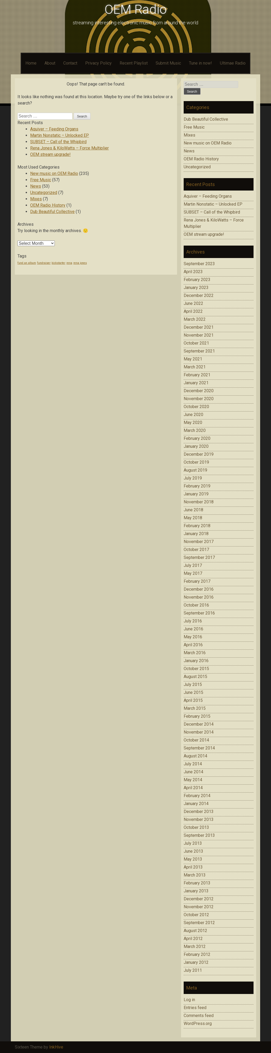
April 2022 (193, 311)
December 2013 (199, 811)
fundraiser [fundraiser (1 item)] (44, 263)
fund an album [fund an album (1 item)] (26, 263)
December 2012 (199, 898)
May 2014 (193, 779)
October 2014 (196, 740)
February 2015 (197, 716)
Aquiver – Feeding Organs (54, 129)
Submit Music (168, 63)
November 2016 (199, 597)
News (35, 186)
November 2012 (199, 906)
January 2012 (196, 962)
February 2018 (197, 525)
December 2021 (199, 327)
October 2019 (196, 462)
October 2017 (196, 549)
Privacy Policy (98, 63)
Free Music (40, 179)
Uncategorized (43, 192)
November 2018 (199, 501)
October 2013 (196, 827)
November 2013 (199, 819)
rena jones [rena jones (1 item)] (80, 263)
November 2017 (199, 541)
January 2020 (196, 446)
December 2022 (199, 295)
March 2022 (195, 319)
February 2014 (197, 795)
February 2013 (197, 882)
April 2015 (193, 700)
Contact (70, 63)
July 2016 (193, 620)
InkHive (56, 1047)
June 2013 (193, 851)
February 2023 (197, 279)
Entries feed (195, 1007)
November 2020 (199, 398)
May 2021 (193, 358)
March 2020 (195, 430)
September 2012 (199, 922)
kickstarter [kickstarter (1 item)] (58, 263)
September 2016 (199, 613)
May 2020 (193, 422)
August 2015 (195, 676)
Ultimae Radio (233, 63)
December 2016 (199, 589)
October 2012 (196, 914)
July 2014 (193, 763)
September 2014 (199, 748)
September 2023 (199, 263)
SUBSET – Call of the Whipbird (58, 141)
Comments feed (199, 1015)
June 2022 (193, 303)
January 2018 (196, 533)
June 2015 (193, 692)
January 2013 (196, 890)
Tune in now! (200, 63)
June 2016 (193, 628)
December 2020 (199, 390)
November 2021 (199, 335)
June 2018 (193, 509)
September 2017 (199, 557)
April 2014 (193, 787)
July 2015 (193, 684)
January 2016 (196, 660)
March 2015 (195, 708)
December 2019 (199, 454)
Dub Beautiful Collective (52, 211)
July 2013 (193, 843)
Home (31, 63)
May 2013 (193, 859)
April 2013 (193, 867)
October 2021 (196, 343)
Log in (189, 999)
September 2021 (199, 351)
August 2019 (195, 470)
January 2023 (196, 287)
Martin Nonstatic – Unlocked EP (59, 135)
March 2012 (195, 946)
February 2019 (197, 486)
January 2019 (196, 493)
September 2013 (199, 835)
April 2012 (193, 938)
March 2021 (195, 366)
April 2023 (193, 271)
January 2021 (196, 382)
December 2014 (199, 724)
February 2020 (197, 438)
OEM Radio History (47, 205)
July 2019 (193, 478)
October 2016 (196, 605)
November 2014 (199, 732)
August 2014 (195, 755)
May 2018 (193, 517)
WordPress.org (198, 1023)
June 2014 (193, 771)
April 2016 (193, 644)
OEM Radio (136, 9)
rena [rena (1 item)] (69, 263)
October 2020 (196, 406)
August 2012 (195, 930)
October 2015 (196, 668)
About (49, 63)
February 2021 (197, 374)
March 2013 (195, 875)
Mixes (36, 198)
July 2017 (193, 565)
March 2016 (195, 652)
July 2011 (193, 970)
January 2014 (196, 803)
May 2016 (193, 636)
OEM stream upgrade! (50, 154)
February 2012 (197, 954)
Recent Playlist (134, 63)
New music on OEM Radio (54, 173)
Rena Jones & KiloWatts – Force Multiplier (69, 148)
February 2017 (197, 581)
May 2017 (193, 573)
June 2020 (193, 414)
